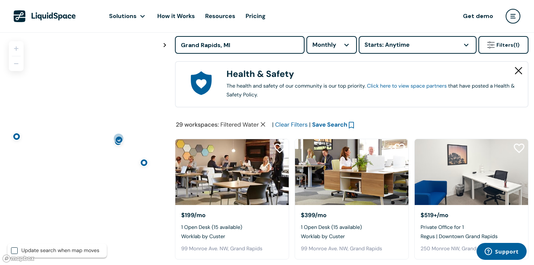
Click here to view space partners (407, 86)
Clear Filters (291, 124)
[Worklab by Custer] (232, 172)
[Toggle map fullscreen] (164, 45)
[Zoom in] (16, 48)
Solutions (123, 16)
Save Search (329, 124)
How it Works (176, 16)
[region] (84, 148)
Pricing (256, 16)
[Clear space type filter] (263, 124)
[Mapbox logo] (18, 258)
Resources (220, 16)
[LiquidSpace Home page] (45, 16)
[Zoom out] (16, 63)
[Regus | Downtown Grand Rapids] (471, 172)
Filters (503, 44)
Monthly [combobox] (324, 45)
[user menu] (513, 16)
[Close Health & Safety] (518, 70)
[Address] (240, 45)
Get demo (478, 16)
